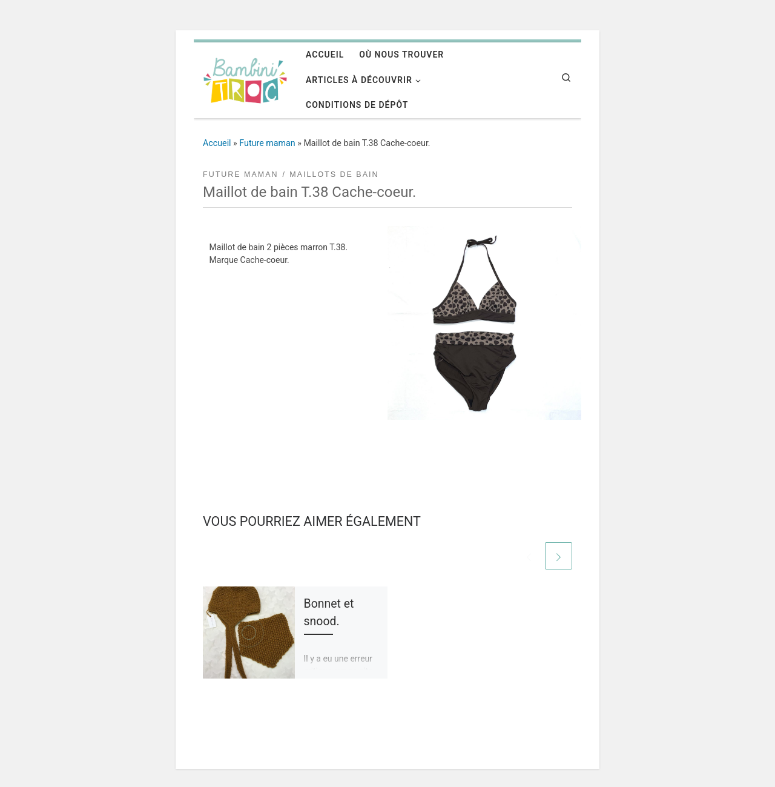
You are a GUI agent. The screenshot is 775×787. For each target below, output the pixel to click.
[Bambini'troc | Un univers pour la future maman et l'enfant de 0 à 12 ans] (245, 78)
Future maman (267, 143)
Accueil (217, 143)
